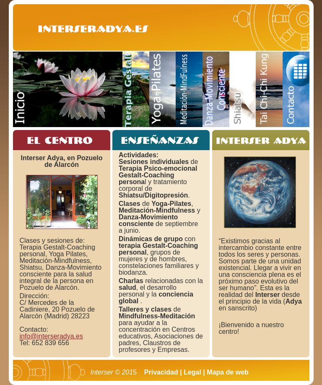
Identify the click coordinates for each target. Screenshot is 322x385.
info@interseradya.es (51, 336)
